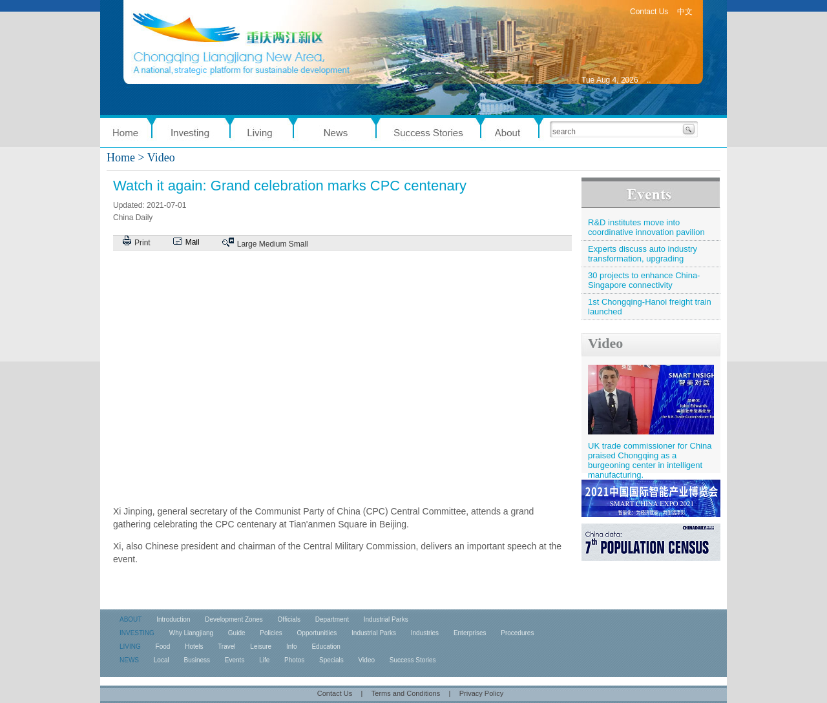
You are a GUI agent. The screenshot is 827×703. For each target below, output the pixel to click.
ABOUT (130, 619)
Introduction (173, 619)
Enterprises (470, 633)
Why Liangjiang (191, 633)
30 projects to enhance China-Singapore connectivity (644, 280)
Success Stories (413, 660)
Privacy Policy (481, 693)
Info (291, 646)
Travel (226, 646)
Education (325, 646)
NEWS (129, 660)
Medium (273, 244)
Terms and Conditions (406, 693)
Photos (294, 660)
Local (161, 660)
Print (142, 242)
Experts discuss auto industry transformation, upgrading (642, 253)
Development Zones (234, 619)
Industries (425, 633)
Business (196, 660)
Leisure (260, 646)
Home (121, 157)
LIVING (130, 646)
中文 (685, 11)
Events (235, 660)
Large (247, 244)
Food (163, 646)
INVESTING (137, 633)
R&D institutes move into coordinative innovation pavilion (646, 227)
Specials (331, 660)
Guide (237, 633)
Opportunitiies (317, 633)
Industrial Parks (386, 619)
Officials (289, 619)
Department (332, 619)
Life (264, 660)
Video (605, 343)
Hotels (194, 646)
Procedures (517, 633)
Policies (271, 633)
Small (298, 244)
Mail (192, 242)
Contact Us (649, 11)
